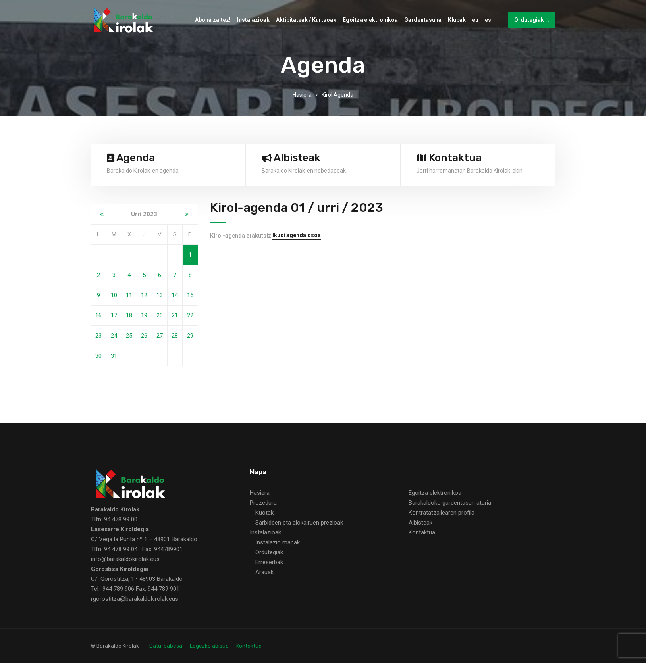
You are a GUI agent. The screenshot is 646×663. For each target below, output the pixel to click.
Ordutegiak (531, 20)
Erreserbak (269, 562)
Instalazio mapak (277, 542)
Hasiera (302, 95)
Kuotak (264, 512)
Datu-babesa (165, 646)
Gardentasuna (423, 20)
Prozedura (263, 502)
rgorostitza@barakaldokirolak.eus (134, 598)
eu (475, 20)
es (488, 20)
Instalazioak (253, 20)
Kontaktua (422, 532)
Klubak (457, 20)
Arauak (264, 572)
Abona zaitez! (213, 20)
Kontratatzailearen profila (441, 512)
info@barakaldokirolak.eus (125, 559)
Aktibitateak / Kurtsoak (306, 20)
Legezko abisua (209, 646)
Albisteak (420, 522)
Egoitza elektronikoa (370, 20)
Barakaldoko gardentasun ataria (450, 502)
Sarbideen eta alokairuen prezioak (299, 522)
